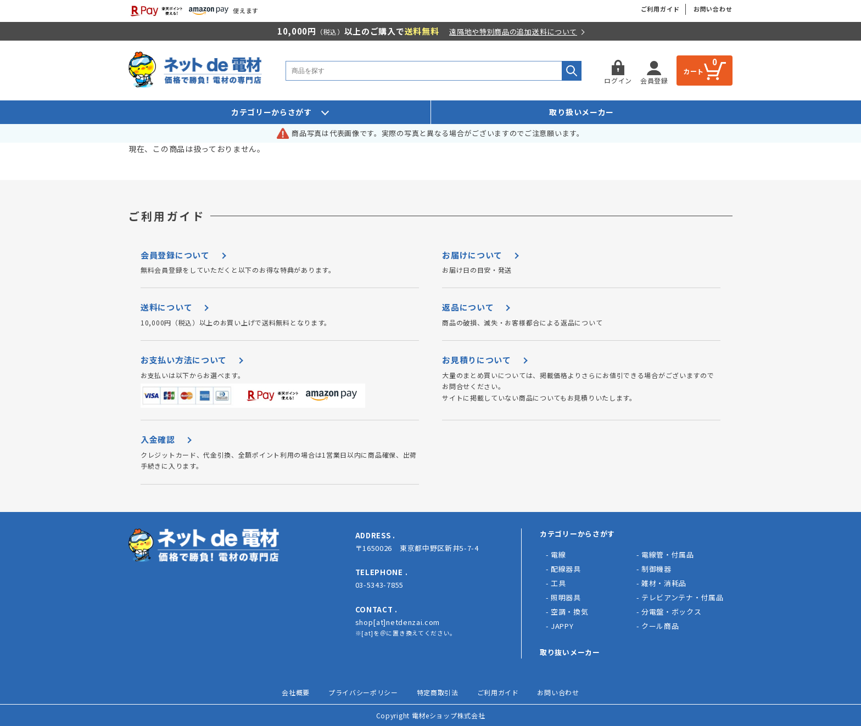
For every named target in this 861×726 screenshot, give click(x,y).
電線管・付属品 (667, 554)
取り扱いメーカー (581, 111)
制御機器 (656, 569)
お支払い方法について (184, 359)
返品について (468, 307)
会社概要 (296, 692)
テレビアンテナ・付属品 (682, 597)
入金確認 (158, 439)
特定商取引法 (438, 692)
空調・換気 (570, 611)
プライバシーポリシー (363, 692)
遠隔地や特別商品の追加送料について (513, 31)
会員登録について (175, 255)
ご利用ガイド (660, 8)
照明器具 (566, 597)
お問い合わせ (713, 8)
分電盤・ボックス (671, 611)
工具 (558, 583)
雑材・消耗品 (663, 583)
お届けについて (472, 255)
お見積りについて (476, 359)
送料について (166, 307)
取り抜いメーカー (570, 652)
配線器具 (566, 569)
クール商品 (660, 626)
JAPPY (562, 626)
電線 (558, 554)
